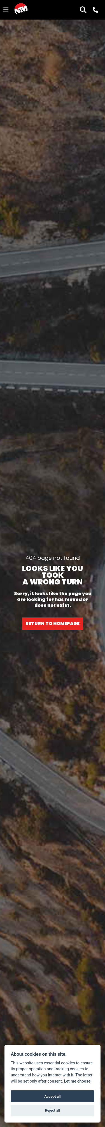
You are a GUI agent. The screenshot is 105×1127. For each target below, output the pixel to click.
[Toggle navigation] (6, 10)
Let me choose (77, 1081)
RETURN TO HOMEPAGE (52, 623)
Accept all (52, 1096)
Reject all (52, 1110)
